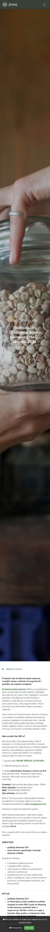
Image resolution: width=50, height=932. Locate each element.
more (39, 928)
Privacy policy (15, 928)
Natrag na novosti (12, 669)
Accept (29, 928)
